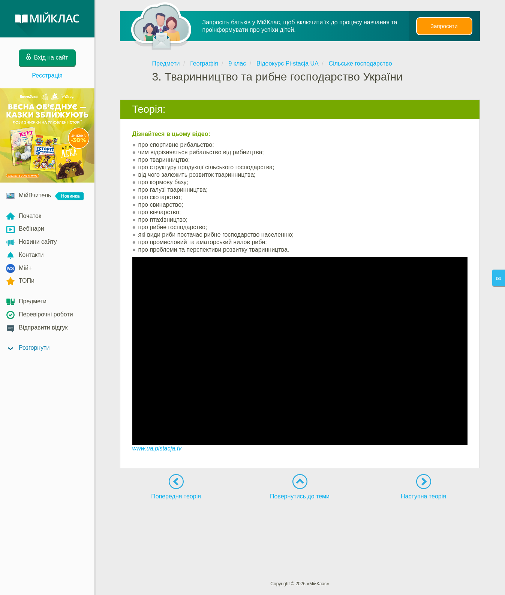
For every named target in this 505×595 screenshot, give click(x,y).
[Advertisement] (300, 526)
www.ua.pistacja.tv (157, 448)
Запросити (444, 26)
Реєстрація (47, 75)
